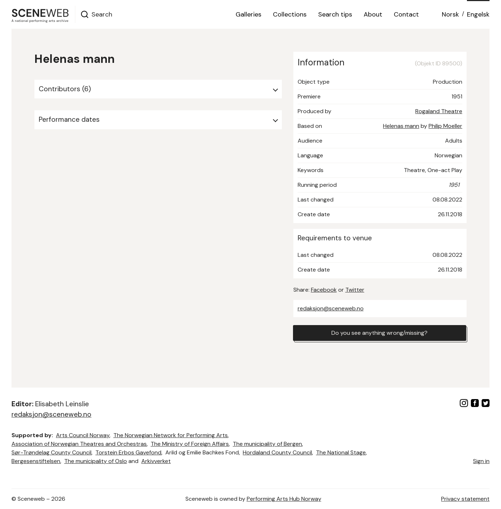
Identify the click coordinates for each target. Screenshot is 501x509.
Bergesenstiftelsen (35, 461)
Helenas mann (401, 126)
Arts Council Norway (82, 435)
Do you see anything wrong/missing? (379, 333)
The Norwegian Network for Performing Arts (170, 435)
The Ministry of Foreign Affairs (190, 444)
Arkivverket (156, 461)
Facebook (324, 289)
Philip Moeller (445, 126)
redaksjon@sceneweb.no (331, 308)
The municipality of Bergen (267, 444)
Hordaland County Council (277, 452)
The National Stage (341, 452)
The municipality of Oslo (95, 461)
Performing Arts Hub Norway (284, 499)
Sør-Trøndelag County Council (51, 452)
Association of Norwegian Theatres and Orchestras (79, 444)
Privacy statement (465, 499)
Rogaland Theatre (438, 111)
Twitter (354, 289)
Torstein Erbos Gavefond (128, 452)
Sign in (481, 461)
